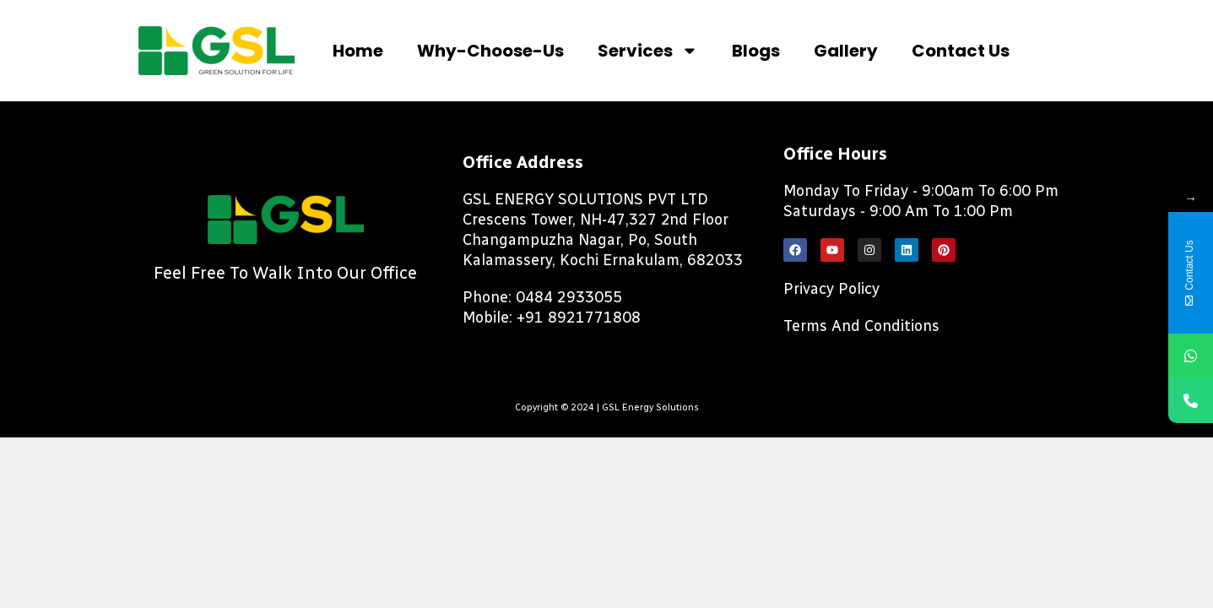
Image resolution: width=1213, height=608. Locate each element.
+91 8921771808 (579, 317)
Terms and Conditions (861, 326)
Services (648, 51)
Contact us (961, 50)
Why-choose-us (490, 50)
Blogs (756, 50)
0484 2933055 (569, 297)
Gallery (846, 50)
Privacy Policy (831, 289)
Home (358, 50)
